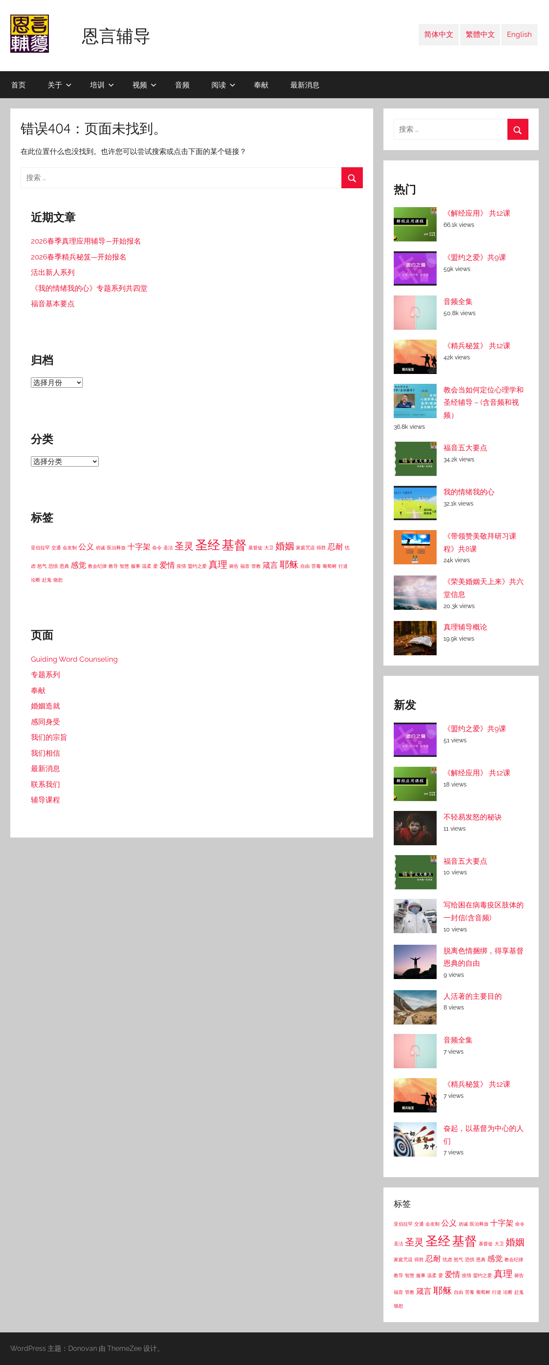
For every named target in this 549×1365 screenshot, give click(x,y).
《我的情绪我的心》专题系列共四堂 (89, 288)
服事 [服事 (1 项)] (135, 566)
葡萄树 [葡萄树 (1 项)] (330, 566)
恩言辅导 (116, 35)
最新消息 (305, 84)
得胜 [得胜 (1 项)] (321, 547)
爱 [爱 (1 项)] (155, 566)
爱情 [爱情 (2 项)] (167, 565)
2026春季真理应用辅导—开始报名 (86, 241)
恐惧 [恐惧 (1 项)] (53, 566)
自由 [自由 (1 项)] (305, 566)
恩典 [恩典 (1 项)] (64, 566)
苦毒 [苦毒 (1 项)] (316, 566)
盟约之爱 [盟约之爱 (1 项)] (197, 566)
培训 (102, 84)
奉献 (261, 84)
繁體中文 (480, 34)
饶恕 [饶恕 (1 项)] (58, 579)
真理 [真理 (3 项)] (217, 564)
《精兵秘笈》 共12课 (476, 345)
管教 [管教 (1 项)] (256, 566)
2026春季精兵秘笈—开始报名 (79, 257)
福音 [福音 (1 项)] (245, 566)
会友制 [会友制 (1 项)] (70, 547)
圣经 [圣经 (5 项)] (207, 544)
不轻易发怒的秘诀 (472, 817)
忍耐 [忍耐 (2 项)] (335, 546)
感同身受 (45, 721)
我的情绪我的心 (469, 492)
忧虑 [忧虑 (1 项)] (447, 1259)
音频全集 (458, 301)
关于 (60, 84)
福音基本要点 (53, 303)
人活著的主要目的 (472, 996)
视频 (145, 84)
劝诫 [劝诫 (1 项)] (100, 547)
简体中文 (438, 34)
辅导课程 (45, 799)
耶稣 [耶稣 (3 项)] (289, 564)
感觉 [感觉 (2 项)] (78, 565)
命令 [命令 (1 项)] (157, 547)
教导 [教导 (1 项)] (113, 566)
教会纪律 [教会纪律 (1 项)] (97, 566)
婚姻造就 (45, 706)
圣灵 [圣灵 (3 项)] (184, 545)
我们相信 (45, 753)
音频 (182, 84)
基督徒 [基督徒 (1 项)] (255, 547)
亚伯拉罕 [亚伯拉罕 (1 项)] (40, 547)
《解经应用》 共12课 (476, 213)
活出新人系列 (53, 272)
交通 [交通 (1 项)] (56, 547)
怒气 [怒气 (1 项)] (42, 566)
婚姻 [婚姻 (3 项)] (284, 545)
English (519, 34)
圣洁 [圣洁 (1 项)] (168, 547)
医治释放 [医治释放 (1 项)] (116, 547)
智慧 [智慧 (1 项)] (124, 566)
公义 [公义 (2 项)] (86, 546)
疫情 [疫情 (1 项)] (181, 566)
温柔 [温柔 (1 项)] (146, 566)
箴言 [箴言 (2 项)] (270, 565)
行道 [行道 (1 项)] (343, 566)
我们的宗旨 (49, 737)
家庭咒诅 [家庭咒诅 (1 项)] (305, 547)
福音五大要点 (465, 447)
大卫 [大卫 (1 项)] (269, 547)
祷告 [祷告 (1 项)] (233, 566)
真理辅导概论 (465, 627)
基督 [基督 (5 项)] (234, 544)
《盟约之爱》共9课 (474, 257)
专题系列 (45, 674)
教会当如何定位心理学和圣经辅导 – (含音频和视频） (483, 403)
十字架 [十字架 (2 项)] (139, 546)
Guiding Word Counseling (74, 659)
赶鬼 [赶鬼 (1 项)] (46, 579)
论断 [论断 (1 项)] (35, 579)
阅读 (223, 84)
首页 (18, 84)
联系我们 (45, 784)
